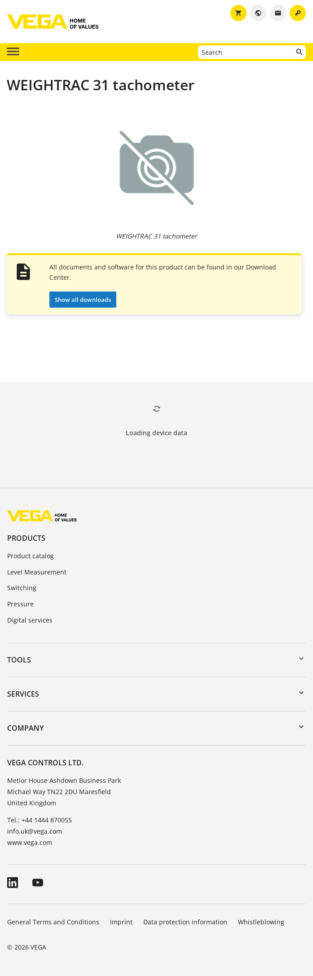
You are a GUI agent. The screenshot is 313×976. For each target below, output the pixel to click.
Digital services (30, 620)
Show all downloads (83, 300)
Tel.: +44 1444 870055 (39, 820)
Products (26, 538)
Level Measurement (36, 572)
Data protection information (185, 922)
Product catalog (30, 556)
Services (23, 694)
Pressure (20, 604)
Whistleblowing (261, 922)
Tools (19, 660)
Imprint (121, 922)
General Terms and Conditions (53, 922)
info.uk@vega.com (34, 831)
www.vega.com (29, 842)
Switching (21, 587)
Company (25, 728)
